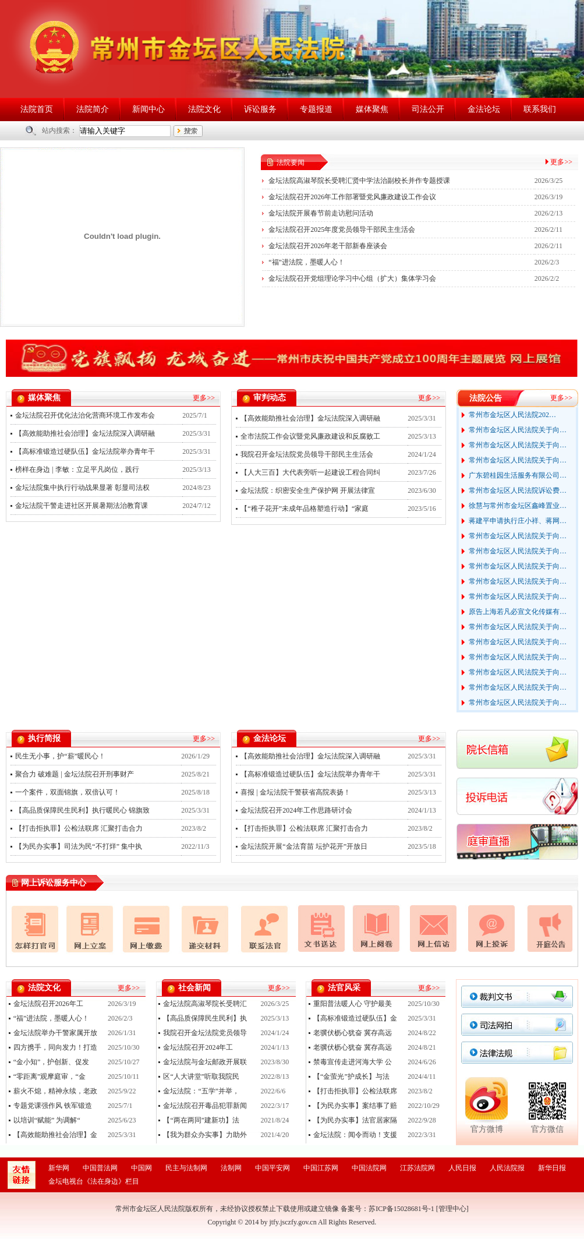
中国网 (141, 1168)
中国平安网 (272, 1168)
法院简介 (92, 109)
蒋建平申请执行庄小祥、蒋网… (518, 521)
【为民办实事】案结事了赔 (355, 1106)
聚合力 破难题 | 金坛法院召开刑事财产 (74, 774)
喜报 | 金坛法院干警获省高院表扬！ (295, 792)
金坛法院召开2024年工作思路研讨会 (296, 810)
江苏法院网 (417, 1168)
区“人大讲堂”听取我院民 (201, 1076)
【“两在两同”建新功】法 (201, 1120)
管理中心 (452, 1209)
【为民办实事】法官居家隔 (355, 1120)
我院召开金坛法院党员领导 (205, 1033)
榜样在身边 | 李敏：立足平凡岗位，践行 (77, 469)
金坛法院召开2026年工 (48, 1004)
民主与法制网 (186, 1168)
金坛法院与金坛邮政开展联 (205, 1062)
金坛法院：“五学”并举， (201, 1091)
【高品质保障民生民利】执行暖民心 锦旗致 (82, 810)
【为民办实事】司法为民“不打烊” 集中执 (78, 846)
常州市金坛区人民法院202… (512, 415)
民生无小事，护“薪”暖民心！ (60, 756)
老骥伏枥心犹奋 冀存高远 (352, 1033)
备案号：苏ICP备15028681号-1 (387, 1209)
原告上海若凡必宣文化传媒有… (518, 612)
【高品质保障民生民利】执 (205, 1018)
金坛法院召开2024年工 (198, 1047)
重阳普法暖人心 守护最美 (352, 1004)
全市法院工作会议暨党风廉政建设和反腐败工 (310, 436)
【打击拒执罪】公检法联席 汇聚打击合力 (79, 828)
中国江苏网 (320, 1168)
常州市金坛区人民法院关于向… (518, 430)
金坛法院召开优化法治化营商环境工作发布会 (85, 415)
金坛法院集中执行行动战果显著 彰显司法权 (82, 487)
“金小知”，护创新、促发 (51, 1062)
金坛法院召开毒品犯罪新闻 (205, 1106)
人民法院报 (507, 1168)
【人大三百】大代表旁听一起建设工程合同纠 (310, 472)
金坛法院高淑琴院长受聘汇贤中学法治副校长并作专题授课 (359, 181)
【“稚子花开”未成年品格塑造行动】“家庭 (304, 508)
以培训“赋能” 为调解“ (46, 1120)
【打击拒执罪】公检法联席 (355, 1091)
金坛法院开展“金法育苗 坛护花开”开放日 (303, 846)
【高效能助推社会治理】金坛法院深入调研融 (85, 433)
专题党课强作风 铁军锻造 (52, 1106)
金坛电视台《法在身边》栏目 (93, 1181)
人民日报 (462, 1168)
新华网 (58, 1168)
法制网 (231, 1168)
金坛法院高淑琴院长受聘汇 (205, 1004)
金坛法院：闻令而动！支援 (355, 1135)
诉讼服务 (260, 109)
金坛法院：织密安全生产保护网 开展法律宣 (307, 490)
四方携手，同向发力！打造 (55, 1047)
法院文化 (204, 109)
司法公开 (428, 109)
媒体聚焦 (372, 109)
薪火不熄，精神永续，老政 (55, 1091)
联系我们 (539, 109)
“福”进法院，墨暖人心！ (306, 262)
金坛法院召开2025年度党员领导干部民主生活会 (341, 229)
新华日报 (552, 1168)
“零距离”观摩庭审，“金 (49, 1076)
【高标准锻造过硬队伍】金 (355, 1018)
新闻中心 (148, 109)
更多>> (561, 162)
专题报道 (316, 109)
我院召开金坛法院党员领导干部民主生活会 (306, 454)
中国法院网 (369, 1168)
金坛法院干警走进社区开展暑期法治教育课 (81, 506)
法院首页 (36, 109)
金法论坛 (484, 109)
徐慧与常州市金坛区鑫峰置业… (518, 506)
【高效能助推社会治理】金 (55, 1135)
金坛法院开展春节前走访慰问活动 (320, 213)
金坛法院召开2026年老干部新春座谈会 (327, 246)
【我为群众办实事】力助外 (205, 1135)
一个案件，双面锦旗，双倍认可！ (67, 792)
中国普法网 (100, 1168)
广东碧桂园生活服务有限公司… (518, 475)
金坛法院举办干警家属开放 (55, 1033)
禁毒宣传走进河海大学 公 (352, 1062)
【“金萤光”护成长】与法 (351, 1076)
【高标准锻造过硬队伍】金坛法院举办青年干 (85, 451)
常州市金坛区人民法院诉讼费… (518, 490)
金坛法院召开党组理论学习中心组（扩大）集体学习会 (352, 278)
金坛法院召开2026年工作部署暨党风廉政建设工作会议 (352, 197)
